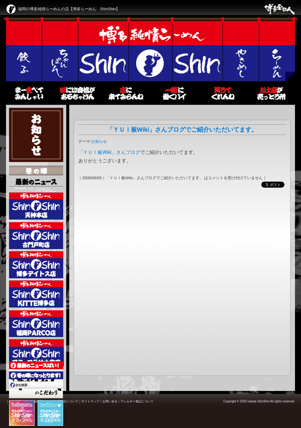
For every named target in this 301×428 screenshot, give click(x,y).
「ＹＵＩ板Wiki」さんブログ (109, 152)
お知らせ (99, 141)
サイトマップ (90, 401)
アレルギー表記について (137, 401)
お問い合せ (109, 401)
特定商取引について (64, 401)
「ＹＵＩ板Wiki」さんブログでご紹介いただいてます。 (182, 129)
